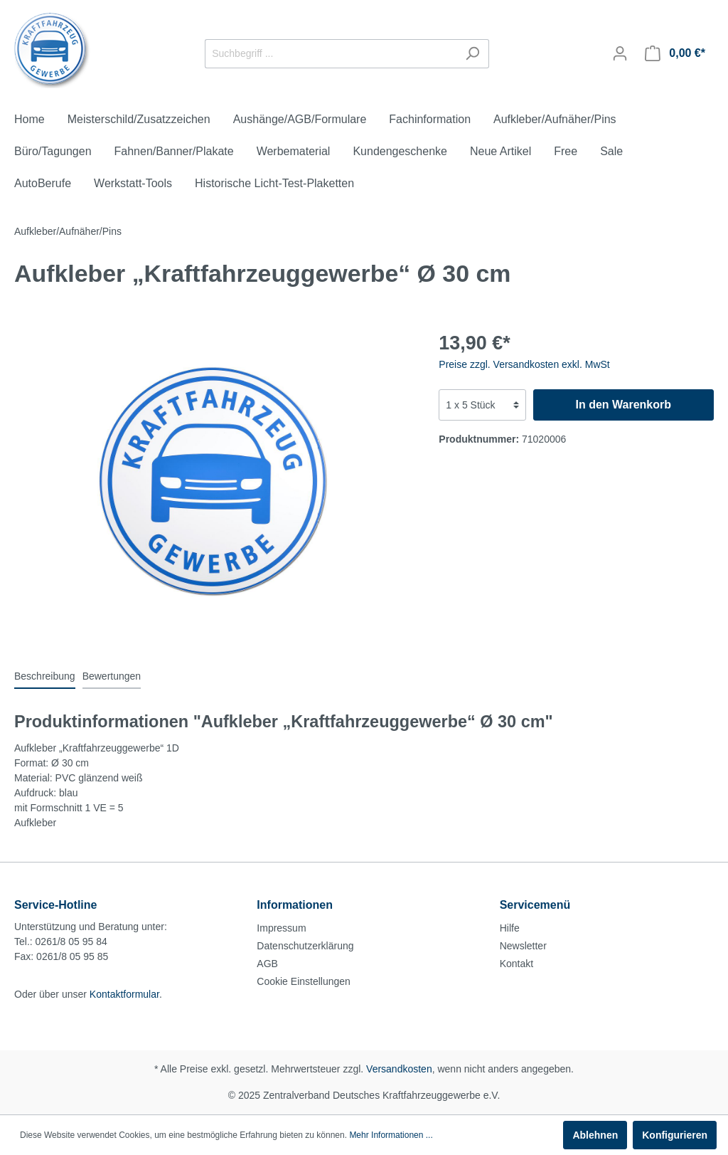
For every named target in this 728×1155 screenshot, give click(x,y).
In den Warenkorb (623, 405)
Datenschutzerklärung (305, 945)
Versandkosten (399, 1069)
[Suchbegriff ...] (330, 53)
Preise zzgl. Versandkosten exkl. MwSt (524, 364)
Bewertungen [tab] (111, 676)
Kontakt (516, 963)
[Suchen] (472, 53)
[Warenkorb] (675, 53)
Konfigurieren (674, 1135)
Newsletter (523, 945)
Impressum (281, 928)
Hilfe (510, 928)
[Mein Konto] (620, 53)
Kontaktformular (124, 994)
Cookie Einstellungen (303, 981)
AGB (267, 963)
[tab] (44, 676)
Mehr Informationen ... (390, 1135)
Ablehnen (595, 1135)
